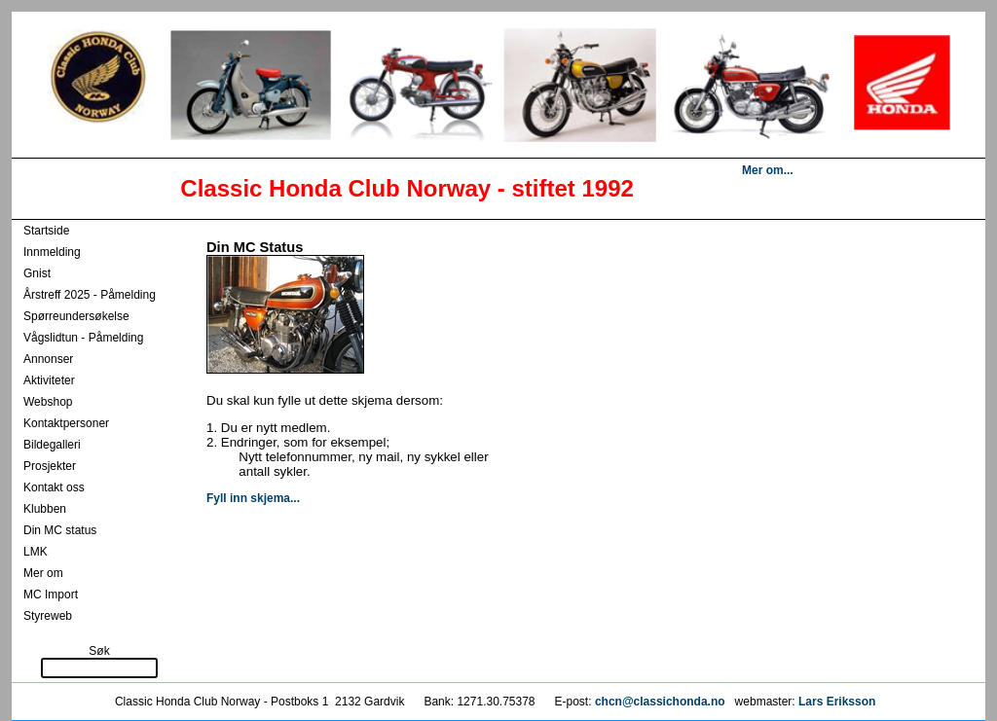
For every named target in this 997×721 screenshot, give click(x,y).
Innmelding (52, 252)
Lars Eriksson (836, 701)
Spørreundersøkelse (76, 316)
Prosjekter (49, 466)
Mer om (43, 573)
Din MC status (59, 530)
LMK (35, 552)
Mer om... (768, 170)
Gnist (37, 273)
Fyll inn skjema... (253, 498)
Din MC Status (254, 247)
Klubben (44, 509)
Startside (46, 230)
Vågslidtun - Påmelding (83, 337)
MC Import (50, 594)
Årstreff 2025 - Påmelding (89, 295)
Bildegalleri (52, 444)
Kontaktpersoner (66, 423)
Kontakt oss (54, 487)
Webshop (47, 402)
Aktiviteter (49, 380)
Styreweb (47, 616)
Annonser (48, 359)
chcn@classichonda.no (661, 701)
